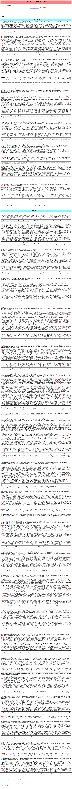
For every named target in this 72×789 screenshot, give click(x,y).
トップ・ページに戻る (4, 785)
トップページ (2, 5)
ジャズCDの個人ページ (34, 8)
